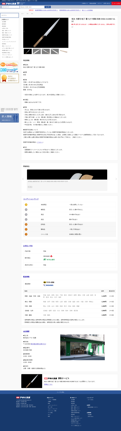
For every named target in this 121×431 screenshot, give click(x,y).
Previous (35, 33)
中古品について (5, 39)
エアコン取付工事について (8, 48)
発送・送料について (6, 30)
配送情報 (26, 277)
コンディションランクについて (9, 41)
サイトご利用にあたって (7, 57)
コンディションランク (31, 199)
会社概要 (26, 331)
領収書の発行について (7, 50)
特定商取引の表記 (6, 52)
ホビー (22, 13)
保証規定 (4, 26)
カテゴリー (4, 15)
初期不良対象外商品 (6, 37)
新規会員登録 (93, 3)
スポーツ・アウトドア (52, 408)
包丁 (28, 13)
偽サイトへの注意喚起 (87, 10)
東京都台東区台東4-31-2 (38, 344)
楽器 (49, 416)
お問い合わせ (106, 3)
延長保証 (4, 43)
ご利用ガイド (85, 3)
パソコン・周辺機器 (52, 399)
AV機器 (49, 401)
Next (56, 33)
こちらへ (40, 142)
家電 (49, 403)
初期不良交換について (7, 35)
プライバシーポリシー (7, 54)
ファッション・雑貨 (52, 410)
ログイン (100, 3)
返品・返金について (6, 32)
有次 (32, 13)
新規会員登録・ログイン (93, 407)
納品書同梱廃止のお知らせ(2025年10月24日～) (46, 10)
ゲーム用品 (50, 412)
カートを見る (116, 3)
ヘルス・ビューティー (52, 405)
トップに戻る (60, 392)
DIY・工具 (50, 407)
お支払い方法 (27, 246)
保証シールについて (6, 46)
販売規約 (4, 24)
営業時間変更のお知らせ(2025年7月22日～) (69, 10)
